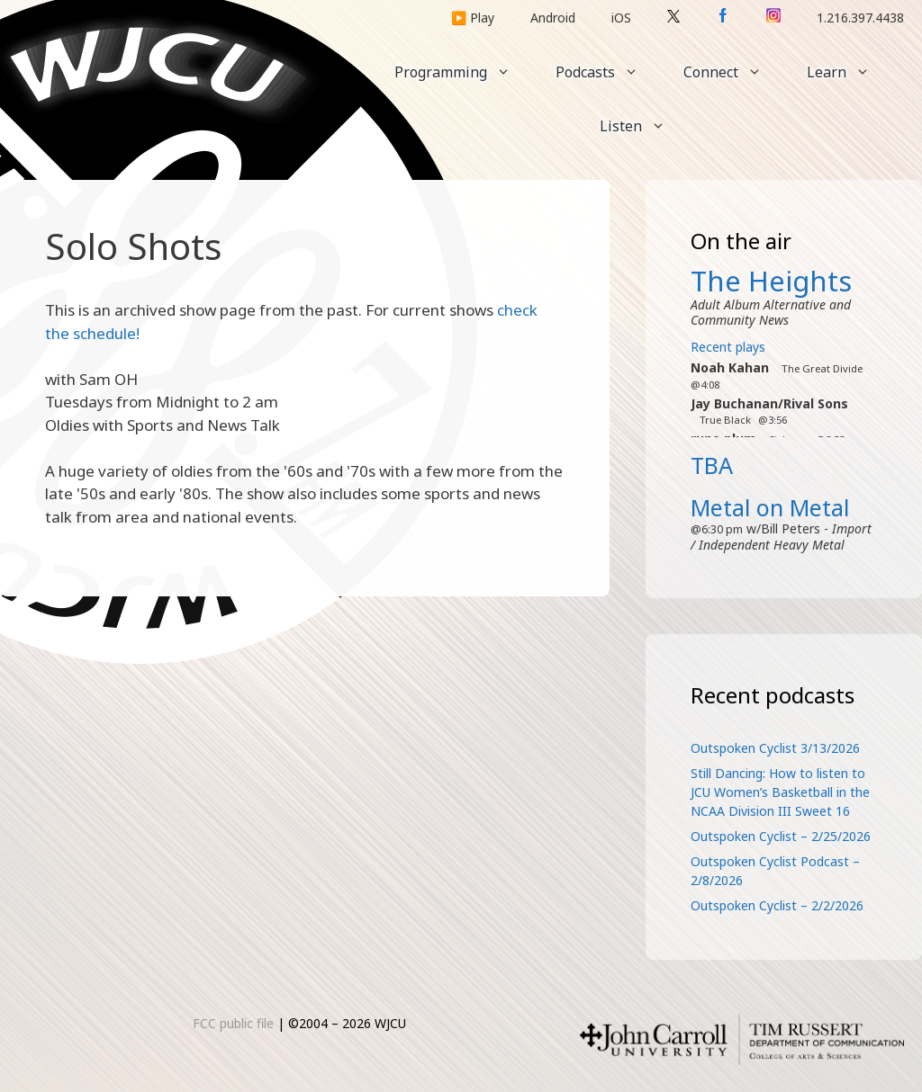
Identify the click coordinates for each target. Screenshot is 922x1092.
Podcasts (608, 72)
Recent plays (728, 346)
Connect (733, 72)
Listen (644, 126)
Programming (463, 72)
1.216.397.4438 (860, 17)
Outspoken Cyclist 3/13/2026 (775, 747)
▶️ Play (472, 17)
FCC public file (233, 1023)
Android (552, 17)
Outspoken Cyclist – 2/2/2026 (777, 905)
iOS (621, 17)
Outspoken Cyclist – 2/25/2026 (781, 836)
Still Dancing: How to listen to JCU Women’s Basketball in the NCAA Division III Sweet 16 (780, 792)
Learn (849, 72)
